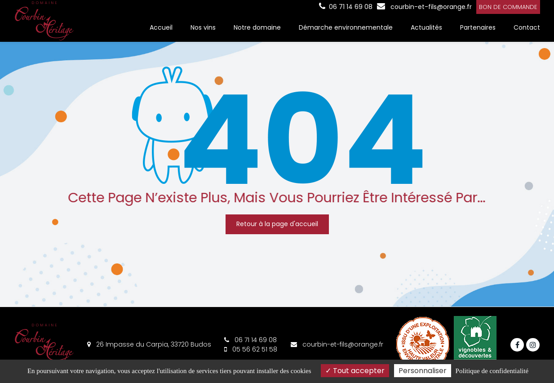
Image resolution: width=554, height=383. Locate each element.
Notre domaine (257, 27)
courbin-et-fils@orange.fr (424, 6)
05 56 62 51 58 (250, 349)
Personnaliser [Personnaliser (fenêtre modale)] (423, 370)
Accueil (161, 27)
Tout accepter (355, 370)
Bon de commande (508, 7)
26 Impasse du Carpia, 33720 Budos (149, 344)
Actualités (426, 27)
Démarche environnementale (346, 27)
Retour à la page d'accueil (277, 223)
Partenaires (478, 27)
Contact (527, 27)
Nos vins (203, 27)
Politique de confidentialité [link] (492, 370)
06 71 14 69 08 (250, 339)
